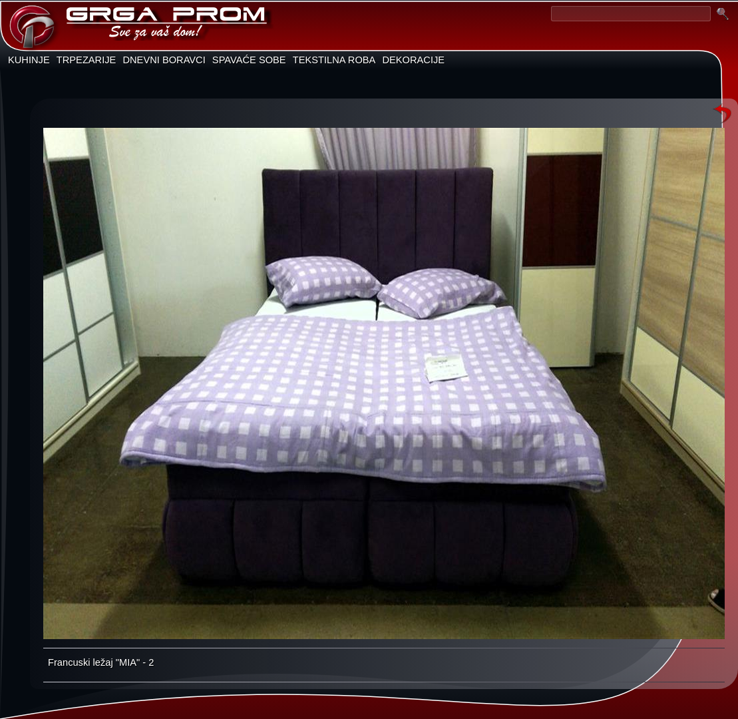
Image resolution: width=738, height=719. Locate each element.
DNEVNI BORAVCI (163, 60)
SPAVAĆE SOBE (249, 60)
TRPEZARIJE (86, 60)
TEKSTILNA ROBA (334, 60)
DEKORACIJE (413, 60)
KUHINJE (29, 60)
